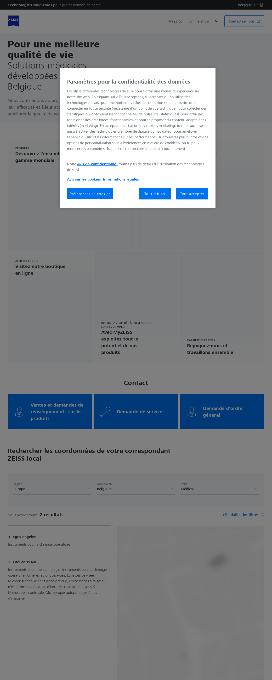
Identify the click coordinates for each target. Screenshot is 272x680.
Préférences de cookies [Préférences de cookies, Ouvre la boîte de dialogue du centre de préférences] (90, 193)
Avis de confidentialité (97, 163)
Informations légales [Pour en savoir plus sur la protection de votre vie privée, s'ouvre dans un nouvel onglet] (121, 179)
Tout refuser (155, 193)
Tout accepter (192, 193)
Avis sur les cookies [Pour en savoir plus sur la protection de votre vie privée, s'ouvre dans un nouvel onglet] (84, 179)
